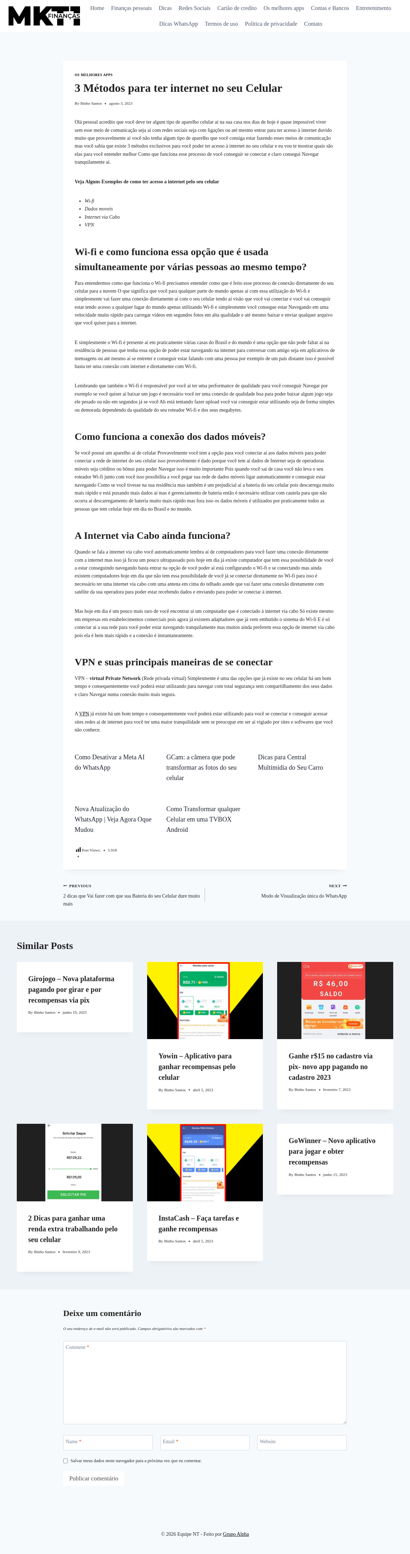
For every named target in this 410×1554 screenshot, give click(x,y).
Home (97, 8)
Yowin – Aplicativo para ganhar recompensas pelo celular (197, 1066)
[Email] (205, 1442)
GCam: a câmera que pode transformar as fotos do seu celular (201, 767)
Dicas (165, 8)
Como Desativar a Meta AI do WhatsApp (110, 762)
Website (268, 1441)
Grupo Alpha (236, 1534)
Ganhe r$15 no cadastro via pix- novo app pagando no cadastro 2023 (330, 1066)
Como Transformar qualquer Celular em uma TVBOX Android (203, 819)
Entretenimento (373, 8)
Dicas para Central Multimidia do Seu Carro (290, 762)
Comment (77, 1347)
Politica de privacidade (271, 24)
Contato (313, 24)
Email (171, 1441)
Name (73, 1441)
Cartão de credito (237, 8)
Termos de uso (221, 24)
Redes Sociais (194, 8)
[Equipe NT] (44, 16)
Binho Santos (91, 103)
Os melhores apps (284, 8)
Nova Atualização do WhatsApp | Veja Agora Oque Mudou (113, 819)
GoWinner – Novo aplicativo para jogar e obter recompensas (332, 1151)
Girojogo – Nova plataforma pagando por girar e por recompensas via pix (71, 989)
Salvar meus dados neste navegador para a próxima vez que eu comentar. (136, 1460)
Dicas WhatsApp (178, 24)
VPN (84, 713)
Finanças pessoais (131, 8)
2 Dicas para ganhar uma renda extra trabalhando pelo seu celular (73, 1228)
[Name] (108, 1442)
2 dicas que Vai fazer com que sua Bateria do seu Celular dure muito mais (131, 894)
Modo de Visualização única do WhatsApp (278, 890)
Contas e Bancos (330, 8)
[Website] (302, 1442)
